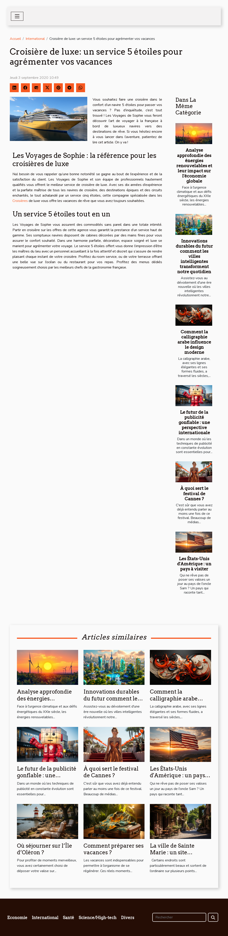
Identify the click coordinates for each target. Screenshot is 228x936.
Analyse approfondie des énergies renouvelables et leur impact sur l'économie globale (194, 165)
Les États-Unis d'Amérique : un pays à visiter (194, 564)
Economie (17, 917)
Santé (68, 917)
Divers (127, 917)
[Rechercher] (179, 917)
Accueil (15, 38)
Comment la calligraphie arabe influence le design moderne (194, 342)
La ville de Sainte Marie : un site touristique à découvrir (180, 852)
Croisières (20, 200)
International (35, 38)
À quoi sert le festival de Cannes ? (194, 493)
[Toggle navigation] (17, 16)
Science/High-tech (97, 917)
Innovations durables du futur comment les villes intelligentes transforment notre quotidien (194, 256)
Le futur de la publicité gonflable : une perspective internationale (194, 422)
